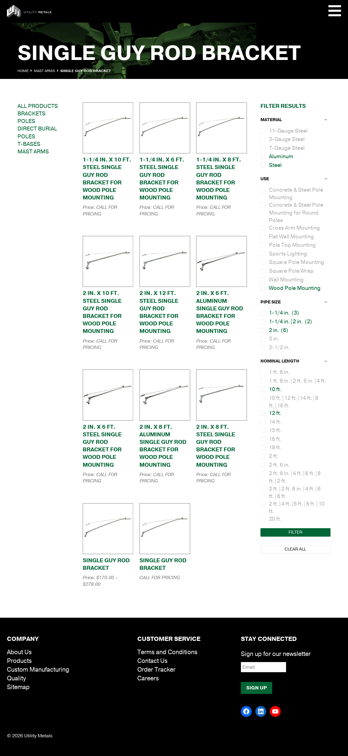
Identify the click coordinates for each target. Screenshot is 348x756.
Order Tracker (156, 670)
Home (23, 70)
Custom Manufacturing (38, 670)
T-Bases (29, 144)
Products (19, 661)
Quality (16, 678)
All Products (38, 106)
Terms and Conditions (167, 652)
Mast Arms (44, 70)
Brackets (32, 113)
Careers (148, 678)
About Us (19, 652)
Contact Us (152, 661)
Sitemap (18, 687)
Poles (26, 121)
